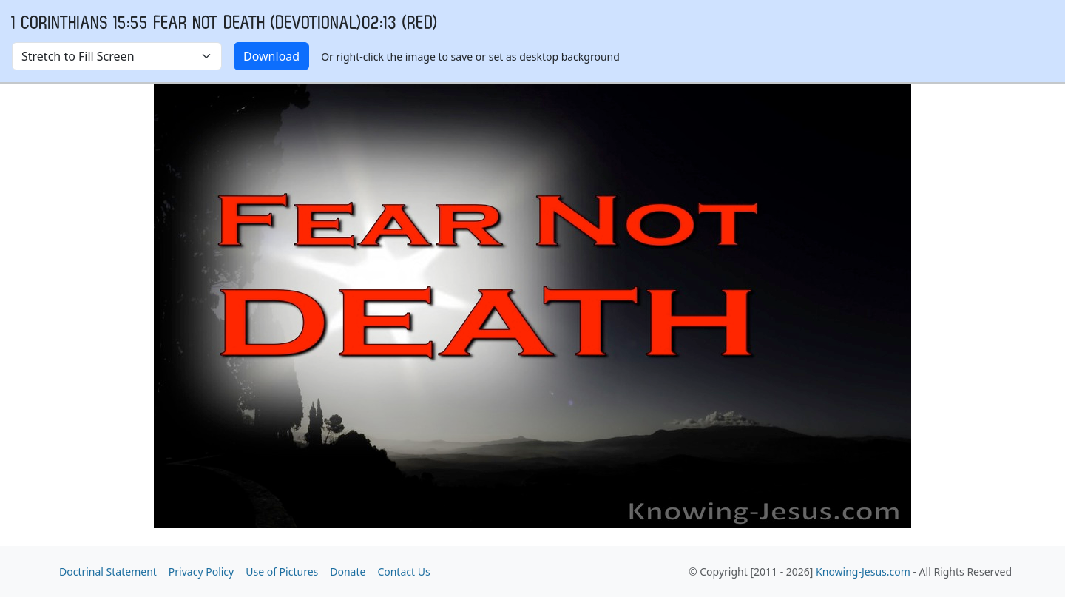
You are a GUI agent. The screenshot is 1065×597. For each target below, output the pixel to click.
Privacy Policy (201, 571)
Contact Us (403, 571)
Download (271, 56)
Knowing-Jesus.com (863, 571)
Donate (347, 571)
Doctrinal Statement (108, 571)
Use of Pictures (282, 571)
